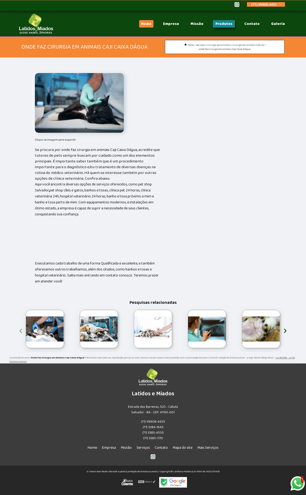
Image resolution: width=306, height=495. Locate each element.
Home (146, 24)
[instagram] (237, 5)
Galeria (278, 24)
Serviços (143, 448)
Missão (197, 24)
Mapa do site (182, 448)
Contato (252, 24)
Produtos (223, 24)
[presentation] (20, 330)
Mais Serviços (208, 448)
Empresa (171, 24)
